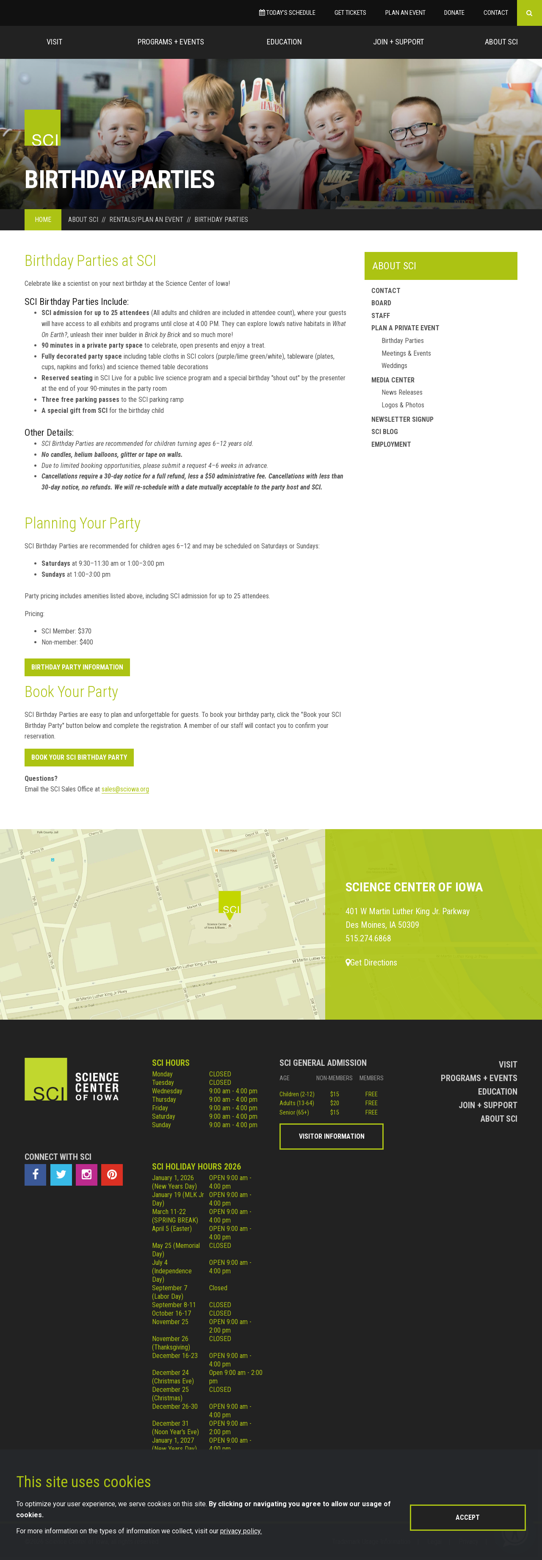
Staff (380, 316)
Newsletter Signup (402, 419)
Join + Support (398, 41)
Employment (391, 444)
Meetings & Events (406, 353)
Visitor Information (332, 1136)
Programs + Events (171, 41)
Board (381, 303)
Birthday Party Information (77, 667)
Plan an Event (405, 13)
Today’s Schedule (287, 13)
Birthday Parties (403, 341)
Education (284, 41)
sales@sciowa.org (125, 789)
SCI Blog (384, 432)
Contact (496, 13)
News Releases (402, 392)
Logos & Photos (403, 405)
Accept (468, 1517)
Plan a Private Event (405, 328)
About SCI (394, 266)
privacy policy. (241, 1531)
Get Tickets (350, 13)
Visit (54, 41)
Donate (454, 13)
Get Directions (371, 962)
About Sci (501, 41)
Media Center (393, 380)
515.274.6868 (368, 938)
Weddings (394, 366)
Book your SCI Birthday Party (79, 757)
